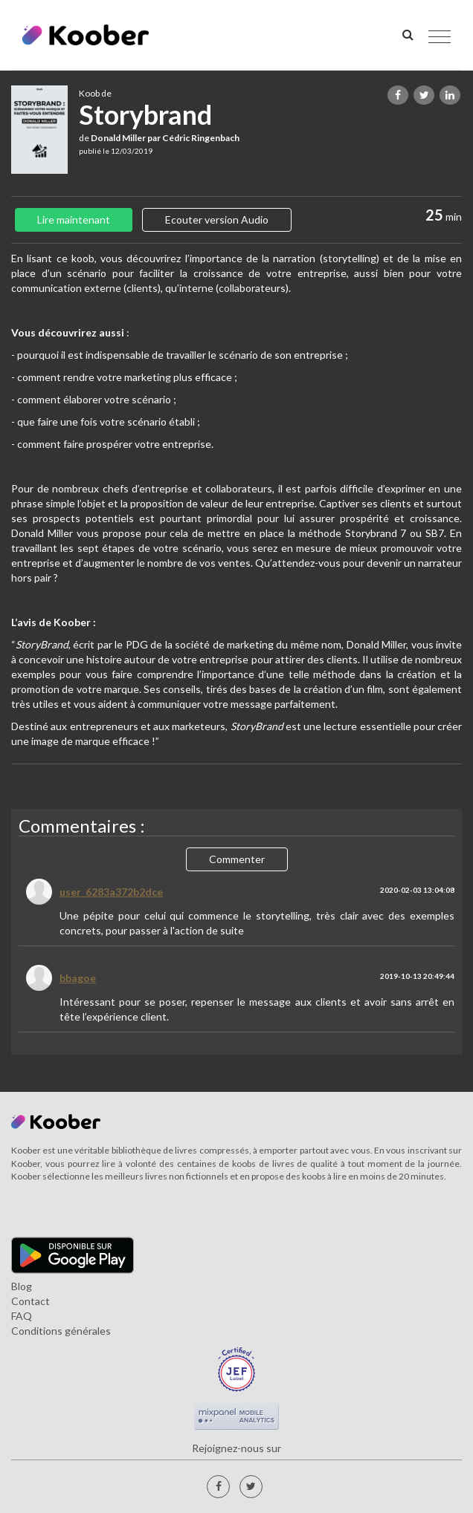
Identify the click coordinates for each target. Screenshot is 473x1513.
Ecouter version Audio (216, 219)
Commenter (237, 859)
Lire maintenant (73, 219)
